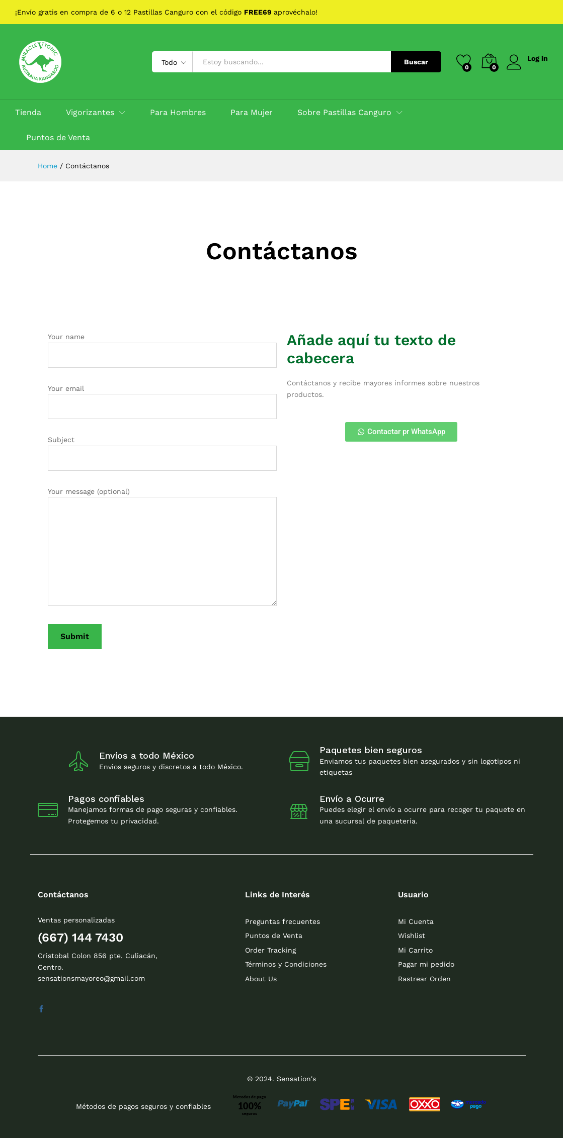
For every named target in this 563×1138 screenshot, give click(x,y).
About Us (261, 979)
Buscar (416, 62)
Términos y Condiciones (286, 964)
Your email (162, 401)
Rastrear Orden (424, 979)
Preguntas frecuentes (282, 921)
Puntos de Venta (58, 138)
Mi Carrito (415, 950)
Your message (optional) (162, 548)
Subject (162, 453)
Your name (162, 350)
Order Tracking (270, 950)
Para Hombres (178, 113)
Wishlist (411, 936)
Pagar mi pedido (426, 964)
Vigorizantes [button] (90, 113)
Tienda (28, 113)
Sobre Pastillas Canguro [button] (344, 113)
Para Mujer (251, 113)
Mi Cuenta (416, 921)
